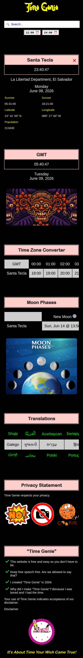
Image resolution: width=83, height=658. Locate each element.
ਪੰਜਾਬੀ (13, 455)
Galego (13, 444)
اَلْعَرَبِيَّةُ (30, 433)
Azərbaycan (52, 434)
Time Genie (41, 7)
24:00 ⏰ (50, 32)
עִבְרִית (52, 444)
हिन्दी (77, 445)
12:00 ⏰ (32, 32)
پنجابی (30, 455)
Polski (52, 455)
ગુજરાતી (30, 444)
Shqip (13, 433)
